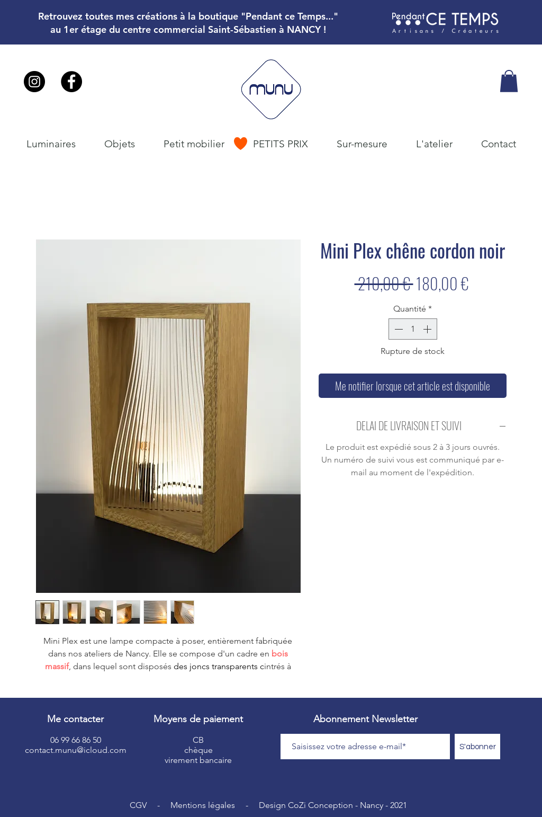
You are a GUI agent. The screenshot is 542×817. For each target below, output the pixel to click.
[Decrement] (397, 329)
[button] (509, 81)
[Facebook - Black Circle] (71, 81)
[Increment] (428, 329)
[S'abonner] (477, 746)
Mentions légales (202, 805)
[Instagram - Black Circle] (34, 81)
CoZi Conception (320, 805)
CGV (138, 805)
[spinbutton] (413, 329)
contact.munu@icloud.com (76, 750)
